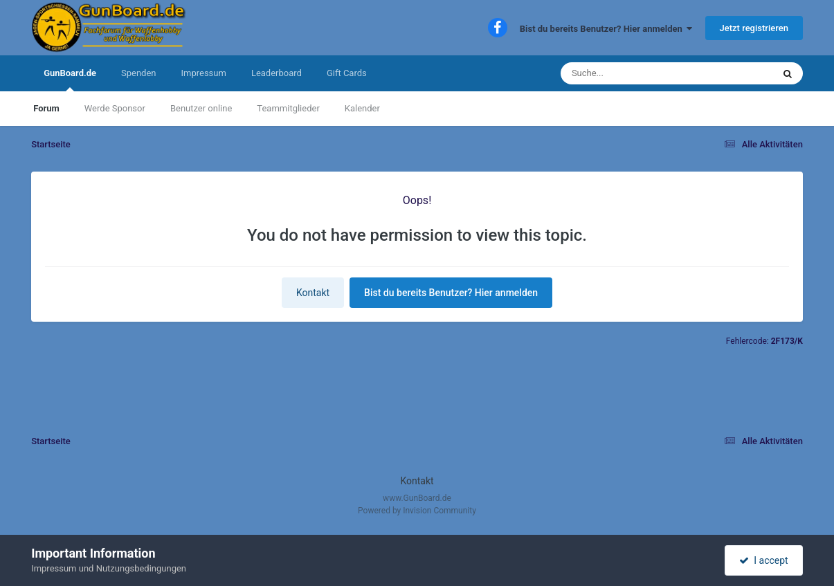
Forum (46, 108)
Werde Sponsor (114, 108)
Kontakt (312, 292)
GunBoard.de (70, 79)
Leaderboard (276, 73)
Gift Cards (347, 73)
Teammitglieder (288, 108)
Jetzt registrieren (754, 28)
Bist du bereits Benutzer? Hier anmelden (606, 29)
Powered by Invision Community (417, 510)
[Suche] (640, 73)
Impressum (203, 73)
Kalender (362, 108)
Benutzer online (201, 108)
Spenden (138, 73)
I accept (763, 560)
